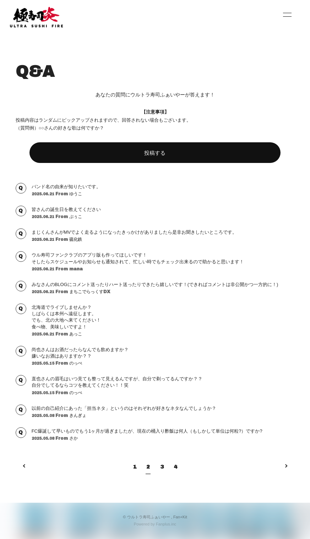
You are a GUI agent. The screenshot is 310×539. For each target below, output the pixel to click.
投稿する (154, 153)
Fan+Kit (180, 517)
